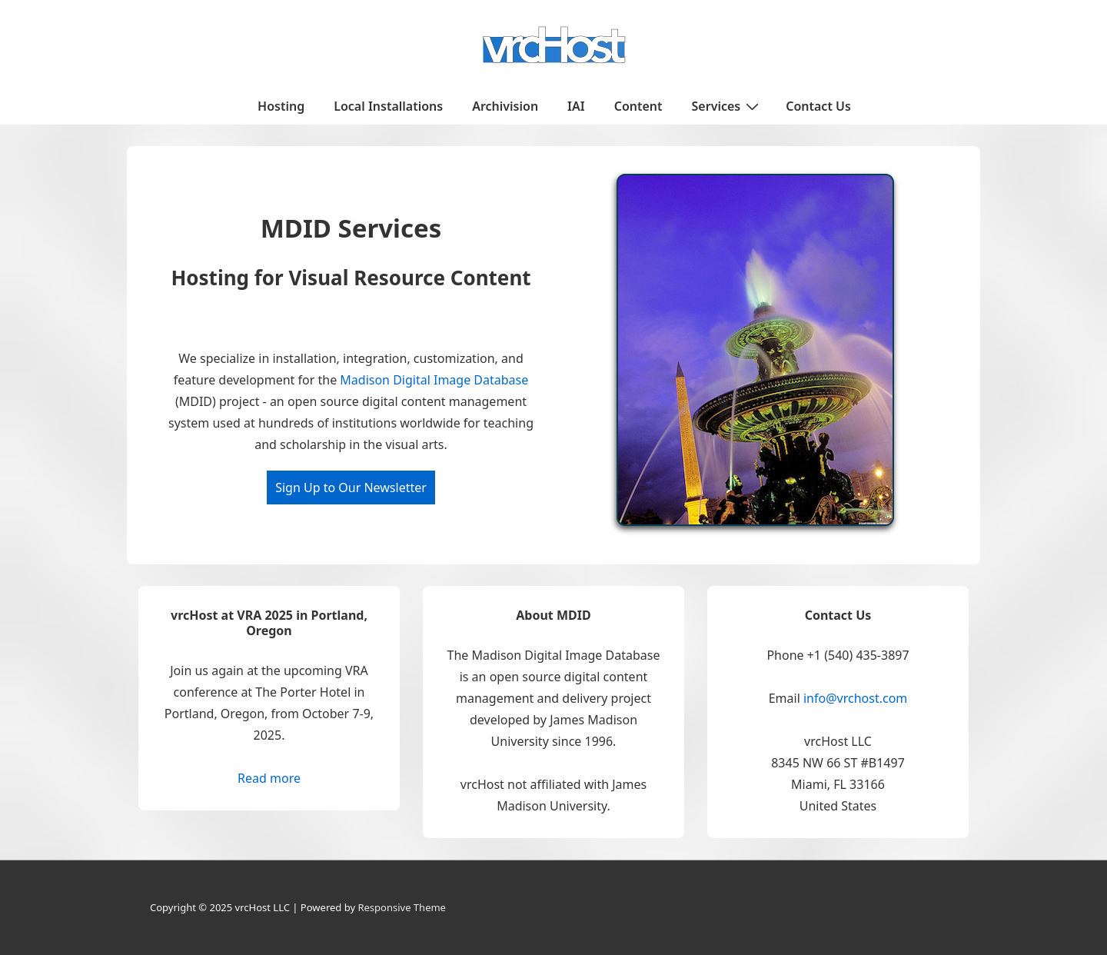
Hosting (281, 106)
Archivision (505, 106)
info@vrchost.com (855, 698)
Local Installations (388, 106)
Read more (269, 778)
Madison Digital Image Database (434, 379)
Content (638, 106)
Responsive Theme (401, 907)
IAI (576, 106)
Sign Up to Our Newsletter (351, 487)
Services (727, 105)
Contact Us (818, 106)
